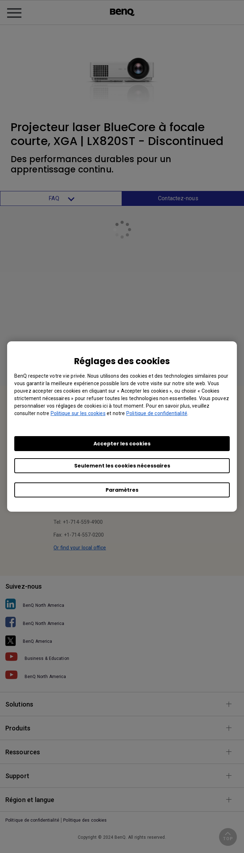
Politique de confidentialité (156, 413)
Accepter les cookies (122, 443)
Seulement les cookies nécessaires (122, 465)
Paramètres (122, 489)
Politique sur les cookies (78, 413)
